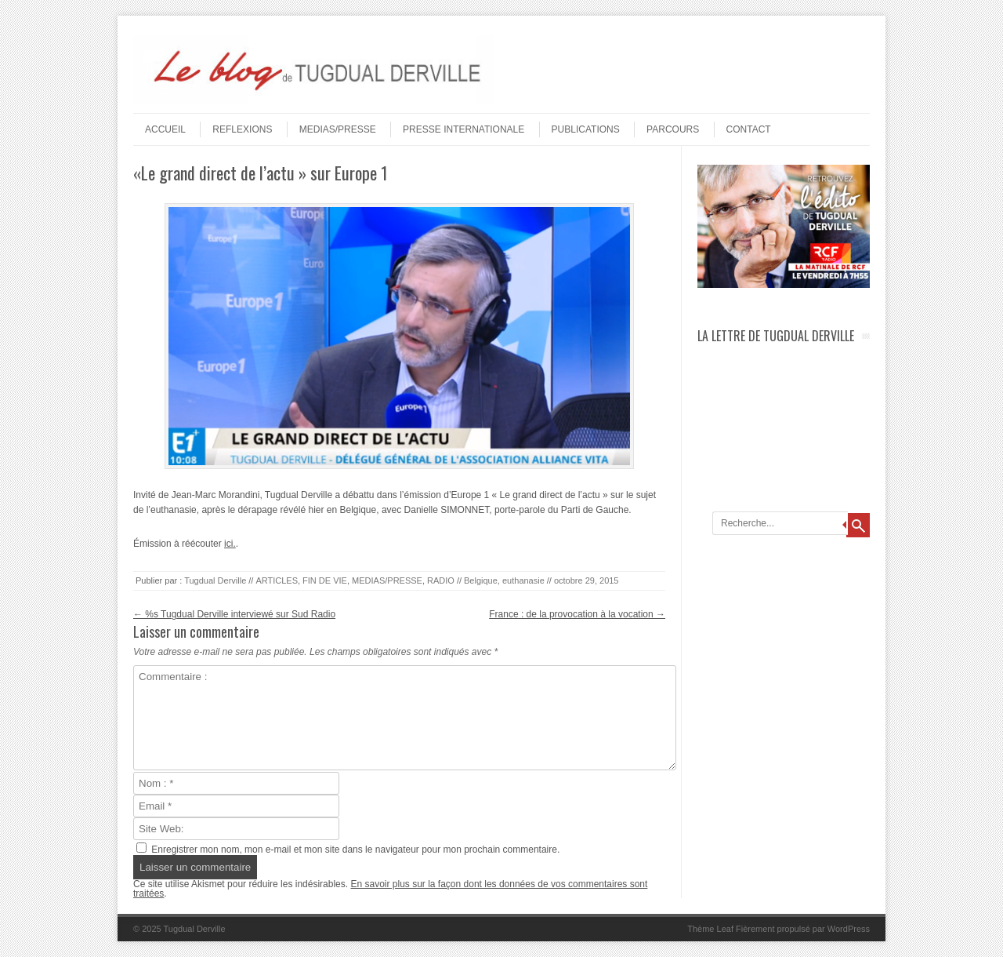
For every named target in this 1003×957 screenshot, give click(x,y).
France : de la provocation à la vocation (577, 614)
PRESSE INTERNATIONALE (463, 129)
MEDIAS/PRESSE (337, 129)
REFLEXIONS (242, 129)
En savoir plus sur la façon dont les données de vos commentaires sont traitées (390, 889)
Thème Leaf (710, 928)
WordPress (848, 928)
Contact (748, 129)
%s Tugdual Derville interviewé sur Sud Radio (234, 614)
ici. (230, 543)
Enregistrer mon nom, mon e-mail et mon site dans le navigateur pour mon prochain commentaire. (355, 849)
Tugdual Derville (215, 580)
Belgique (481, 580)
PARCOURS (672, 129)
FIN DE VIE (324, 580)
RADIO (440, 580)
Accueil (165, 129)
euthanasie (523, 580)
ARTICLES (276, 580)
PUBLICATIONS (586, 129)
